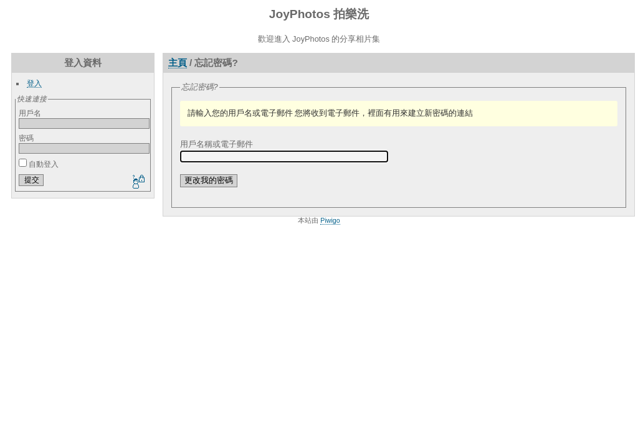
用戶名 (30, 113)
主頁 (177, 62)
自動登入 (39, 164)
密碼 (26, 138)
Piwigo (330, 220)
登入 (34, 83)
